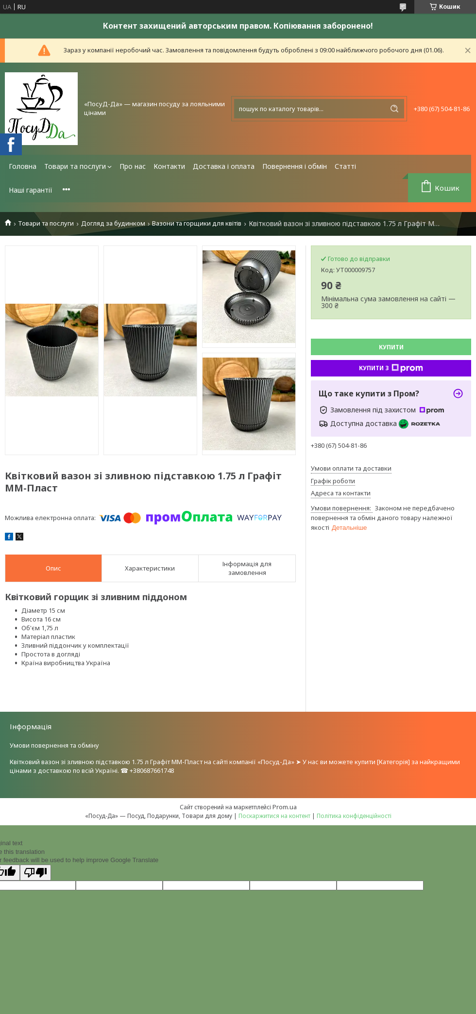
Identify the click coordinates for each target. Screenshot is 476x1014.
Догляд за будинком (113, 223)
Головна (22, 166)
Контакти (169, 166)
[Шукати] (394, 108)
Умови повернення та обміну (54, 745)
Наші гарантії (30, 190)
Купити (391, 347)
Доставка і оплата (224, 166)
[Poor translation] (35, 873)
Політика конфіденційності (354, 816)
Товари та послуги (75, 166)
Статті (345, 166)
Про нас (132, 166)
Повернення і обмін (294, 166)
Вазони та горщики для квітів (196, 223)
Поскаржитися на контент (274, 816)
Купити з (391, 368)
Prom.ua (284, 806)
